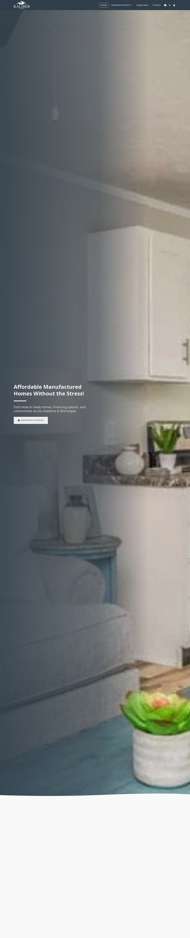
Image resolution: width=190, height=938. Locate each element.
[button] (165, 5)
